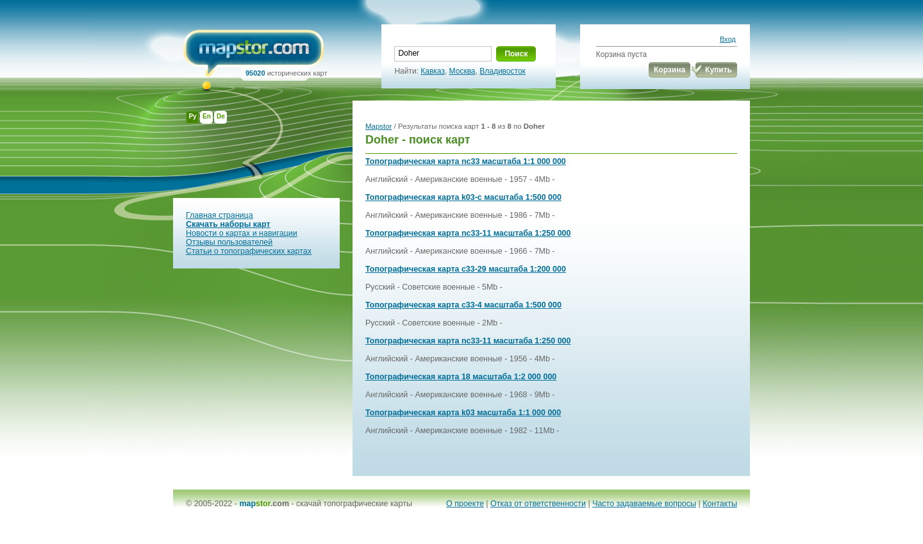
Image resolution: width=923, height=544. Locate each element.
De (221, 116)
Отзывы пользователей (229, 242)
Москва (462, 71)
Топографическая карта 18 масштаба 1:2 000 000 (460, 376)
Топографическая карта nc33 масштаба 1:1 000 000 (465, 161)
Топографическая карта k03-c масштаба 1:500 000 (463, 197)
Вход (728, 39)
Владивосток (502, 71)
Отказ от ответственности (538, 503)
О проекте (465, 503)
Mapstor (378, 126)
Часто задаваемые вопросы (644, 503)
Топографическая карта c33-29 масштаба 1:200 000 (465, 269)
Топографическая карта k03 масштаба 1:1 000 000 (463, 412)
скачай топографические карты (354, 503)
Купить (718, 69)
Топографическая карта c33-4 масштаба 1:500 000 (463, 305)
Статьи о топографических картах (249, 251)
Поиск (516, 53)
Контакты (720, 503)
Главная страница (219, 215)
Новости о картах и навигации (241, 233)
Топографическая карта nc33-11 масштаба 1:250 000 (467, 233)
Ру (192, 116)
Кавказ (432, 71)
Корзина (669, 69)
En (207, 116)
